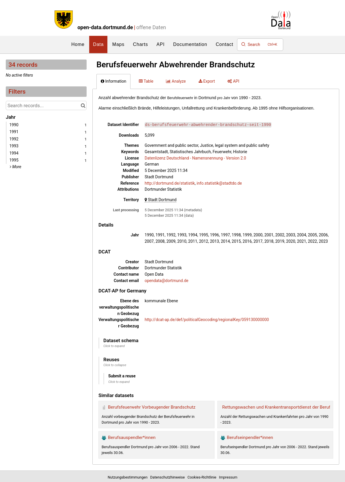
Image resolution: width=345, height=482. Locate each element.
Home (78, 44)
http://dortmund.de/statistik (170, 183)
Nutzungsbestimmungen (128, 477)
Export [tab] (207, 81)
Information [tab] (113, 81)
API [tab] (233, 81)
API (160, 44)
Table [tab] (146, 81)
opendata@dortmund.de (166, 280)
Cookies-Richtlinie (202, 477)
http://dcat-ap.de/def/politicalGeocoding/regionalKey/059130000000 (207, 319)
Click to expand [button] (114, 346)
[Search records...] (46, 105)
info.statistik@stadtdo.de (219, 183)
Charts (140, 44)
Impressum (228, 477)
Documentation (190, 44)
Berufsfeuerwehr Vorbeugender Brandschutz (151, 407)
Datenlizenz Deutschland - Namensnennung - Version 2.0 (195, 158)
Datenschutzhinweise (168, 477)
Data (98, 44)
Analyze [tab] (176, 81)
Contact (224, 44)
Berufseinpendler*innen (250, 437)
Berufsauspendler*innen (132, 437)
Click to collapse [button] (114, 365)
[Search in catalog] (83, 105)
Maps (118, 44)
